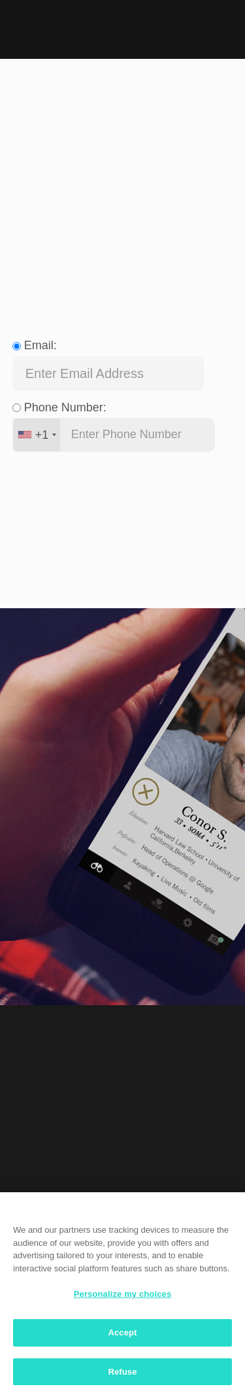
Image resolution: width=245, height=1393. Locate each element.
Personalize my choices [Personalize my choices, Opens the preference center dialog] (123, 1298)
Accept (122, 1336)
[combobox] (37, 435)
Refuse (122, 1375)
